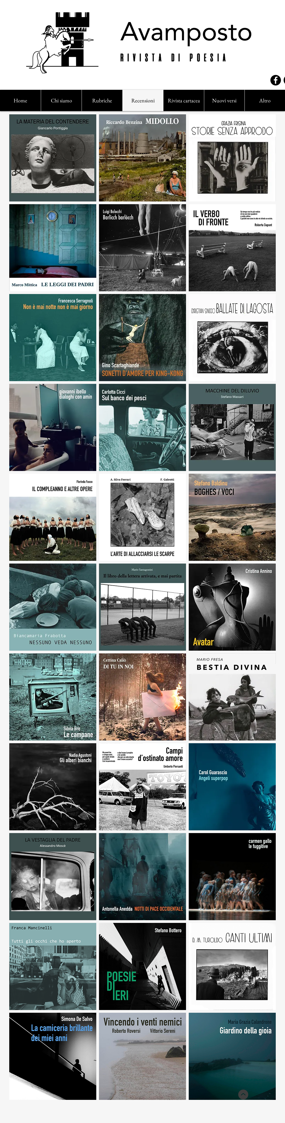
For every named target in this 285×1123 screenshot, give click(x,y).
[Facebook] (275, 80)
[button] (102, 100)
